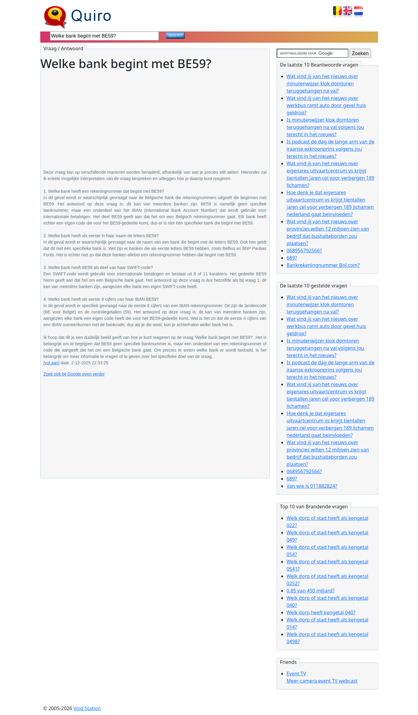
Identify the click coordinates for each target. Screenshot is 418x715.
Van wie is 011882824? (312, 486)
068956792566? (304, 250)
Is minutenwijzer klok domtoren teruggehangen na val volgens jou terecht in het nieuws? (325, 127)
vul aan (51, 362)
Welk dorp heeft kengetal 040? (321, 612)
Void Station (87, 708)
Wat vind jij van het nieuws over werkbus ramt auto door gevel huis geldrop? (326, 105)
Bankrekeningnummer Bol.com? (323, 265)
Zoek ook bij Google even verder (74, 374)
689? (292, 257)
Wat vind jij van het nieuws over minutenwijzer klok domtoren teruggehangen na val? (322, 83)
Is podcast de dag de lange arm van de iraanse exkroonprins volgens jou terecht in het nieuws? (330, 148)
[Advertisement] (155, 115)
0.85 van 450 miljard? (310, 590)
